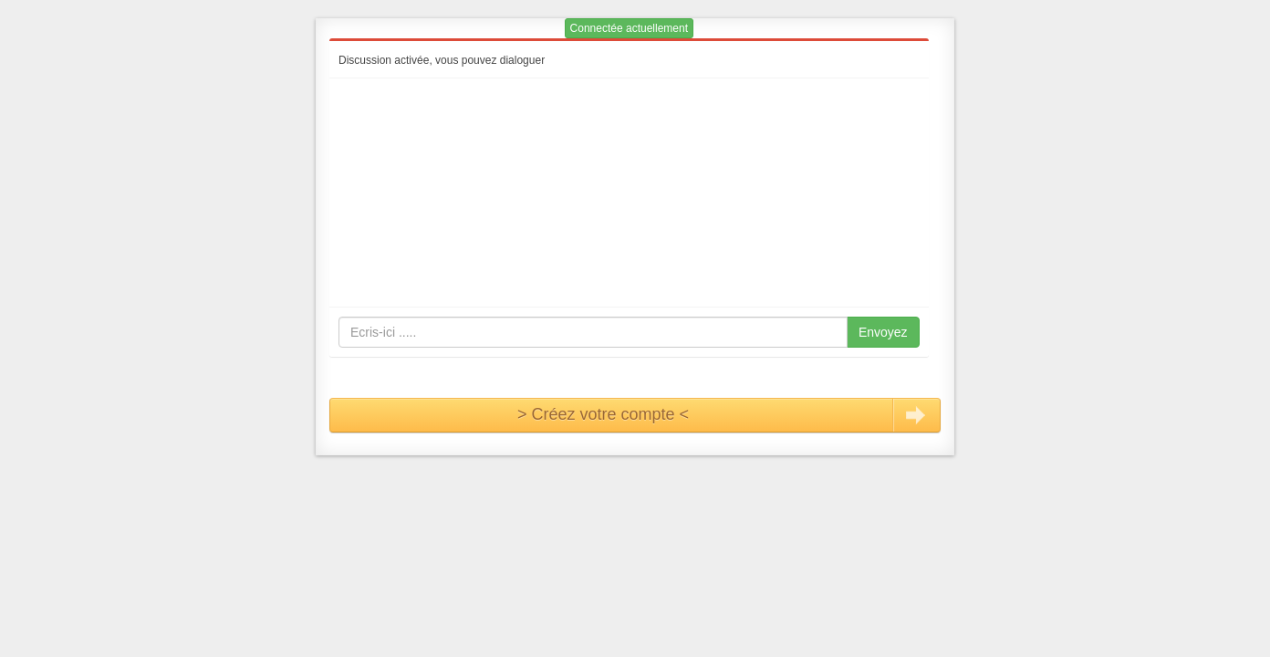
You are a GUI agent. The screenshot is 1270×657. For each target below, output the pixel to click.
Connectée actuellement (629, 28)
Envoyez (883, 332)
